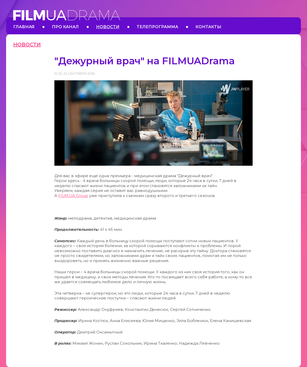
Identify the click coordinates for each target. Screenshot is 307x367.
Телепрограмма (157, 26)
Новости (107, 26)
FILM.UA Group (73, 195)
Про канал (65, 26)
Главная (24, 26)
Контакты (208, 26)
